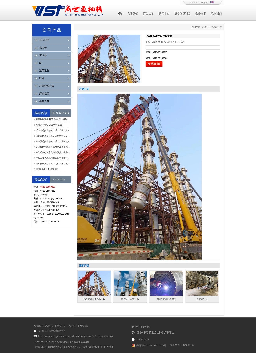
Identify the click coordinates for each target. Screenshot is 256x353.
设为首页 (194, 2)
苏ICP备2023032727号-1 (101, 347)
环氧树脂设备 (46, 85)
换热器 (43, 47)
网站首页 (38, 325)
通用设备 (44, 70)
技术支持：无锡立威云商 (182, 345)
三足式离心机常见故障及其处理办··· (53, 152)
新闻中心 (164, 13)
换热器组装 (202, 299)
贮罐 (41, 78)
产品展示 (148, 13)
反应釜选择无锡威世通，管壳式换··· (53, 130)
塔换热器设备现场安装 (94, 299)
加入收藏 (204, 2)
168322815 (142, 339)
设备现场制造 (182, 13)
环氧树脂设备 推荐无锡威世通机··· (52, 119)
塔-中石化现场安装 (130, 299)
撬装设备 (44, 101)
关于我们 (132, 13)
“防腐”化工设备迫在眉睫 (47, 169)
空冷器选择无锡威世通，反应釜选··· (53, 141)
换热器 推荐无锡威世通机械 (49, 125)
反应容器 (44, 39)
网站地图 (84, 325)
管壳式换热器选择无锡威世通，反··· (53, 136)
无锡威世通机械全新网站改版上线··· (53, 147)
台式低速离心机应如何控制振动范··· (53, 163)
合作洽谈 (200, 13)
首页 (204, 27)
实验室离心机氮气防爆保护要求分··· (53, 158)
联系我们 (216, 13)
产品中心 (49, 325)
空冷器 (43, 55)
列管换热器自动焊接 (166, 299)
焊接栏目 (44, 93)
